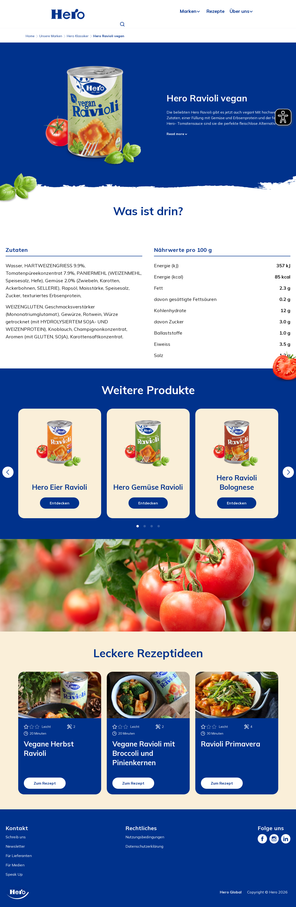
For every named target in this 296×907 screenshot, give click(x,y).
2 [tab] (144, 526)
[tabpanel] (59, 463)
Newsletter (15, 846)
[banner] (148, 14)
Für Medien (15, 865)
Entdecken (59, 503)
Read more (177, 134)
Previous (7, 469)
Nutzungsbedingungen (144, 837)
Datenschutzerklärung (144, 846)
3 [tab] (151, 526)
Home (30, 36)
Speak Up (14, 874)
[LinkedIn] (285, 838)
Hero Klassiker (78, 36)
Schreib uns (16, 837)
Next (287, 469)
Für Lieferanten (19, 855)
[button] (122, 24)
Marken (188, 11)
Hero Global (231, 892)
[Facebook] (262, 838)
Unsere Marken (50, 36)
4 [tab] (158, 526)
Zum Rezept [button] (45, 783)
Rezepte (215, 11)
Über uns (239, 11)
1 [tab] (137, 526)
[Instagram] (274, 838)
